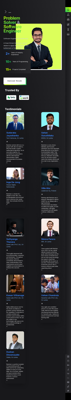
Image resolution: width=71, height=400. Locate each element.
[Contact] (68, 34)
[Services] (68, 19)
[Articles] (68, 24)
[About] (68, 14)
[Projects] (68, 29)
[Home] (68, 9)
